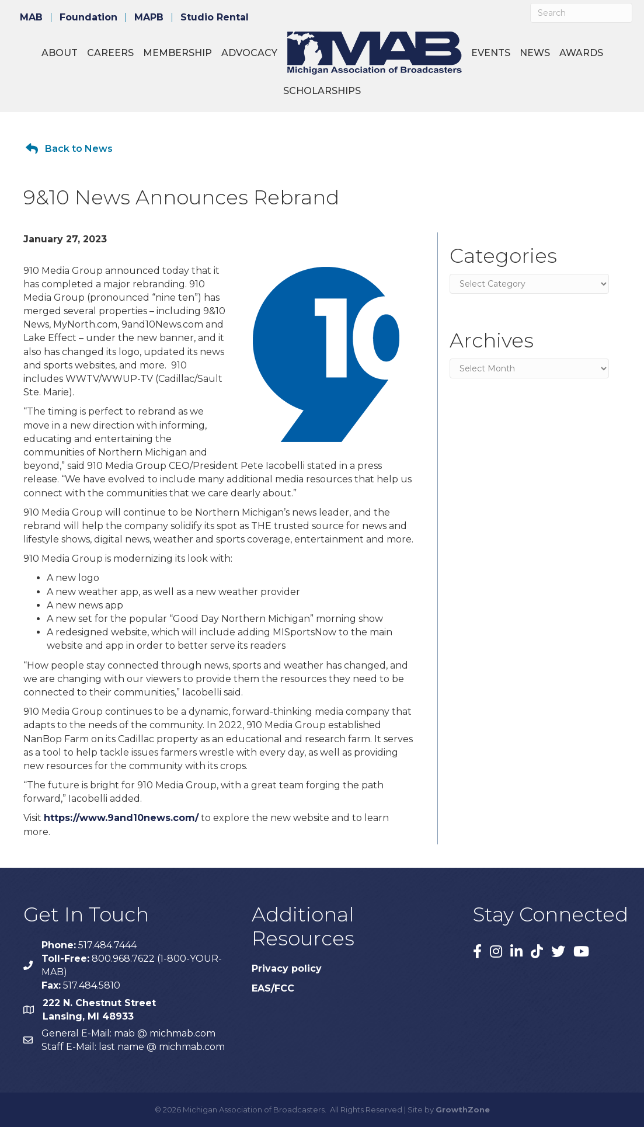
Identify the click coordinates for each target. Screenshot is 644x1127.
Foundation (88, 17)
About (59, 52)
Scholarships (322, 90)
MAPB (148, 17)
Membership (177, 52)
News (535, 52)
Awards (581, 52)
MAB (31, 17)
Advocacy (249, 52)
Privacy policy (287, 968)
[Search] (581, 13)
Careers (110, 52)
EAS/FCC (273, 988)
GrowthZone (463, 1109)
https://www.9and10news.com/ (121, 817)
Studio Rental (214, 17)
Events (490, 52)
